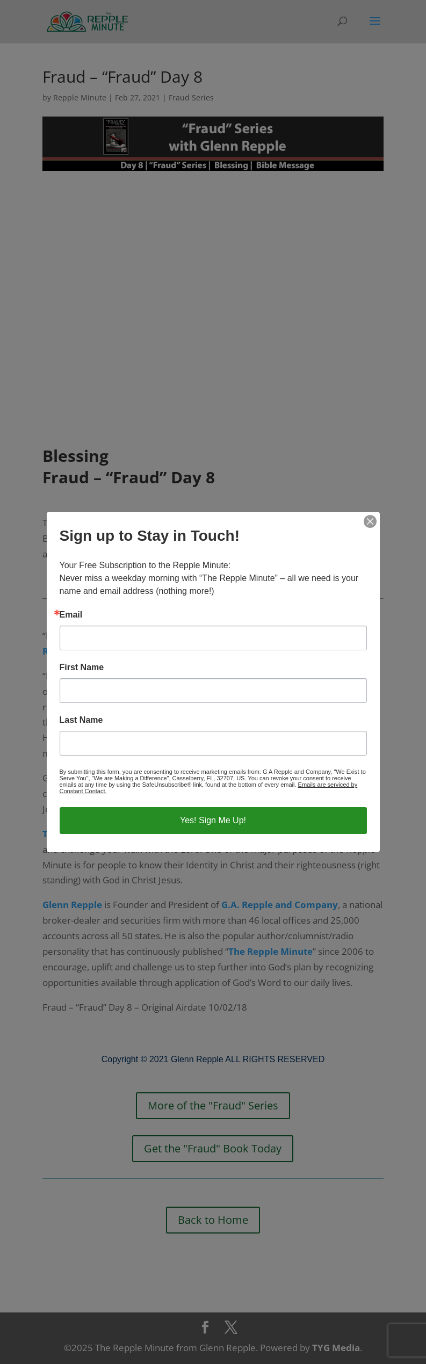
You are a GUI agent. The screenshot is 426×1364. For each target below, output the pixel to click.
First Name (82, 667)
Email (71, 615)
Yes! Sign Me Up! (213, 820)
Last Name (81, 720)
